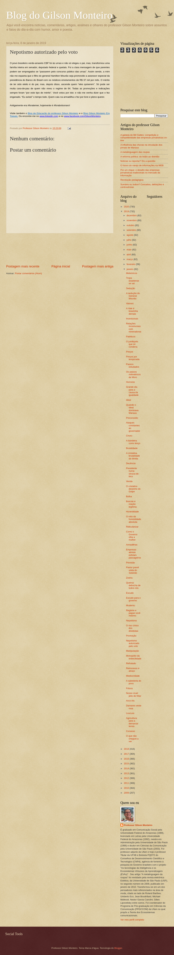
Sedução (130, 288)
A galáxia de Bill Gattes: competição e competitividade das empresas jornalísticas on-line (143, 138)
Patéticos (130, 336)
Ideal (128, 400)
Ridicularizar (132, 526)
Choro (129, 435)
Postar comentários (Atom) (28, 273)
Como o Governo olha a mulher (131, 535)
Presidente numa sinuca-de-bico (132, 472)
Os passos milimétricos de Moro (133, 374)
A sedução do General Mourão (133, 296)
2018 (127, 749)
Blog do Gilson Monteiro (59, 15)
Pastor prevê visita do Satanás (132, 570)
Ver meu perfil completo (132, 919)
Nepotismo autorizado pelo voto (132, 643)
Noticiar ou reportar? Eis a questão (137, 161)
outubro (131, 225)
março (130, 259)
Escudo (130, 593)
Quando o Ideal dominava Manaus (132, 409)
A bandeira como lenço (133, 442)
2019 (127, 211)
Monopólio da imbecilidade (133, 657)
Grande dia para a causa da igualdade (132, 391)
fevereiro (131, 264)
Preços (129, 351)
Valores (130, 303)
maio (129, 249)
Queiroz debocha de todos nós (133, 585)
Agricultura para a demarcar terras (132, 722)
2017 (127, 754)
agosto (130, 235)
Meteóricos (131, 273)
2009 (127, 792)
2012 (127, 778)
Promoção (131, 635)
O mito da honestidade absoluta (133, 519)
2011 (127, 783)
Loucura (130, 713)
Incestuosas (132, 318)
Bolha (129, 496)
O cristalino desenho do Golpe (133, 489)
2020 (127, 206)
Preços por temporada (133, 358)
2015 (127, 763)
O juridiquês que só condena (132, 344)
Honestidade (132, 511)
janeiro (130, 269)
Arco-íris (130, 700)
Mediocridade (133, 676)
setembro (132, 230)
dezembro (132, 215)
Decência (131, 463)
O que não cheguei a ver (132, 739)
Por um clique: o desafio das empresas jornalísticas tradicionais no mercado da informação (140, 173)
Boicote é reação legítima (131, 504)
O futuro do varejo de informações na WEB (141, 165)
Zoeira (129, 577)
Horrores (130, 382)
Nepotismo (131, 620)
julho (129, 240)
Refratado (131, 663)
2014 (127, 768)
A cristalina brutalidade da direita (133, 456)
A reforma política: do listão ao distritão (139, 156)
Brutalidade (131, 448)
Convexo (130, 731)
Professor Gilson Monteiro (138, 825)
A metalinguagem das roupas (135, 152)
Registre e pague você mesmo (133, 613)
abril (129, 254)
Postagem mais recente (22, 266)
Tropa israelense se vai (132, 281)
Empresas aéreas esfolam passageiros (133, 553)
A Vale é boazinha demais (132, 311)
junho (130, 244)
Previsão (130, 562)
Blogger (118, 948)
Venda (129, 481)
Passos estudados (132, 365)
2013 (127, 773)
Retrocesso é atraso (132, 669)
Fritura (129, 688)
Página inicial (60, 266)
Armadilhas (131, 544)
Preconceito (132, 418)
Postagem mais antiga (97, 266)
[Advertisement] (60, 249)
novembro (132, 220)
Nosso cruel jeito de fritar (133, 694)
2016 (127, 758)
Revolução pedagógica (131, 180)
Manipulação (132, 651)
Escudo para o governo (133, 599)
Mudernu (130, 605)
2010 (127, 788)
